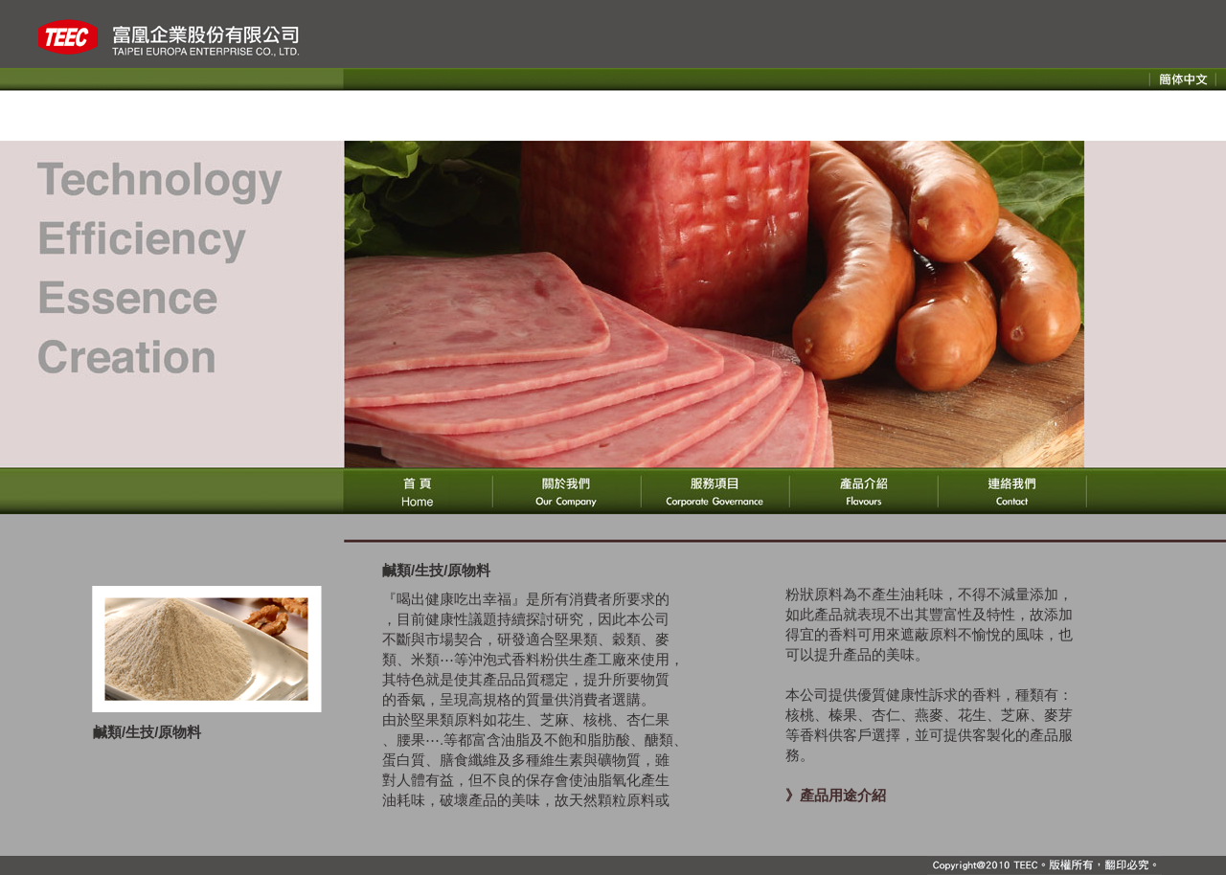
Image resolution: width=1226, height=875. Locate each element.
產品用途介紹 (843, 795)
